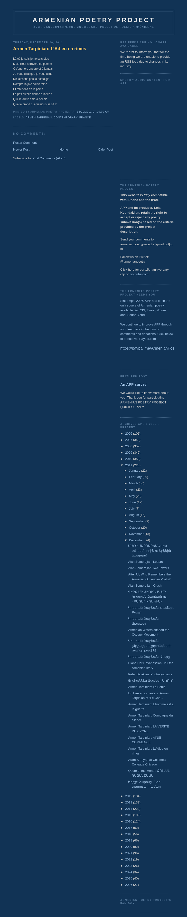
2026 (129, 885)
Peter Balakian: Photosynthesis (150, 674)
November (137, 534)
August (134, 515)
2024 (129, 872)
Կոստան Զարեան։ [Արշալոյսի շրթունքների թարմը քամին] (149, 645)
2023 (129, 866)
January (135, 470)
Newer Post (21, 149)
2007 (129, 440)
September (137, 521)
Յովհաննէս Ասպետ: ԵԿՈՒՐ (150, 680)
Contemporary (65, 117)
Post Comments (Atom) (49, 158)
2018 (129, 834)
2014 (129, 809)
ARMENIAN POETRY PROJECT (94, 20)
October (135, 527)
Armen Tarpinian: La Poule (146, 687)
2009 (129, 452)
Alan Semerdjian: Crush (144, 585)
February (136, 477)
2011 (129, 465)
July (132, 508)
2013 (129, 802)
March (134, 483)
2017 (129, 828)
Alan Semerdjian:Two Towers (148, 568)
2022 (129, 859)
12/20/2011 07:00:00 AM (93, 111)
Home (64, 149)
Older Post (105, 149)
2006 (129, 433)
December (137, 540)
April (132, 489)
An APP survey (133, 384)
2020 (129, 847)
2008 (129, 446)
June (133, 502)
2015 (129, 815)
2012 (129, 796)
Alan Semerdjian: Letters (145, 562)
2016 (129, 821)
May (132, 496)
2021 (129, 853)
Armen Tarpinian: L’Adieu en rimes (49, 48)
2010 (129, 459)
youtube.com (139, 274)
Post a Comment (25, 142)
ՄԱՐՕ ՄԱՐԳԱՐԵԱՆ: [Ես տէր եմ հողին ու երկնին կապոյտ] (149, 550)
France (85, 117)
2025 (129, 878)
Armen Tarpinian (39, 117)
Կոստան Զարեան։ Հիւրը (148, 657)
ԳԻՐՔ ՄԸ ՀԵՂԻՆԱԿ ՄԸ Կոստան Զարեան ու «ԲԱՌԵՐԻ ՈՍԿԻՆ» (147, 596)
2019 (129, 840)
